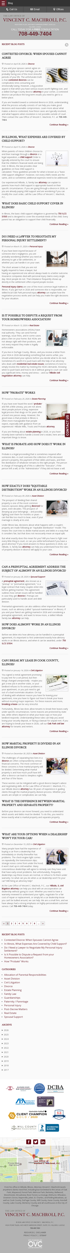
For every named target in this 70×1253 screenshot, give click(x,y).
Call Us (11, 9)
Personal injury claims (12, 286)
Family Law (10, 994)
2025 (5, 1034)
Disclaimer (41, 1232)
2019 (5, 1061)
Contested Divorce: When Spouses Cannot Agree (31, 940)
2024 (5, 1039)
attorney (37, 91)
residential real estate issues (30, 363)
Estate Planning (38, 398)
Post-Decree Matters (15, 1009)
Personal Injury (36, 246)
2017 (5, 1069)
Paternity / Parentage (16, 1001)
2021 (5, 1052)
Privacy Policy (30, 1235)
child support (26, 157)
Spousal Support (37, 576)
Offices (58, 9)
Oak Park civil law (55, 723)
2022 (5, 1047)
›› (42, 923)
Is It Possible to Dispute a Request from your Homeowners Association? (29, 956)
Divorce (31, 63)
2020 (5, 1056)
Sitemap (42, 1235)
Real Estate (34, 325)
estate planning (33, 431)
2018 (5, 1065)
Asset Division (38, 496)
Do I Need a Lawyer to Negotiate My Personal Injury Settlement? (33, 949)
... (39, 923)
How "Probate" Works (16, 961)
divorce (33, 154)
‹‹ (3, 923)
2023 (5, 1043)
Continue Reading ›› (59, 124)
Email (35, 9)
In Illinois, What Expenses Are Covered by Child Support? (35, 943)
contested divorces (17, 80)
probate (38, 403)
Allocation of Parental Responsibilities (25, 974)
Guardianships (12, 997)
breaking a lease (9, 704)
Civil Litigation (36, 670)
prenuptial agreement (14, 581)
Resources (29, 1232)
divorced (36, 506)
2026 (5, 1030)
